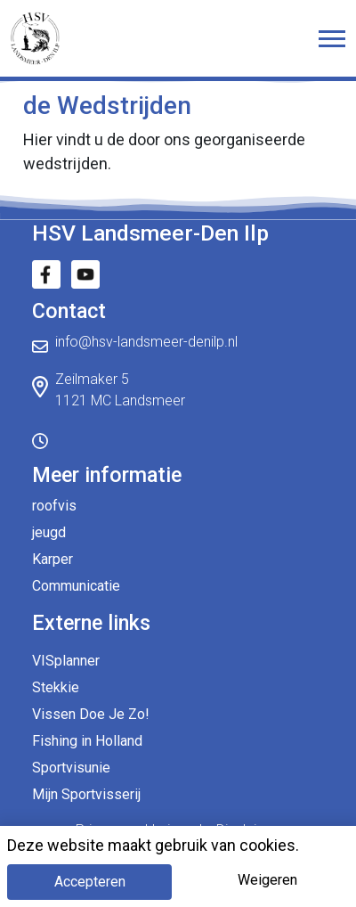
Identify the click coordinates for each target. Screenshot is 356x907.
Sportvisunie (71, 767)
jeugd (49, 532)
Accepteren (89, 881)
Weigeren (267, 879)
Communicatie (76, 585)
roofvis (54, 505)
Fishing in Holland (87, 740)
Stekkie (55, 687)
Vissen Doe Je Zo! (91, 714)
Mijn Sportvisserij (86, 794)
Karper (52, 559)
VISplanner (66, 660)
